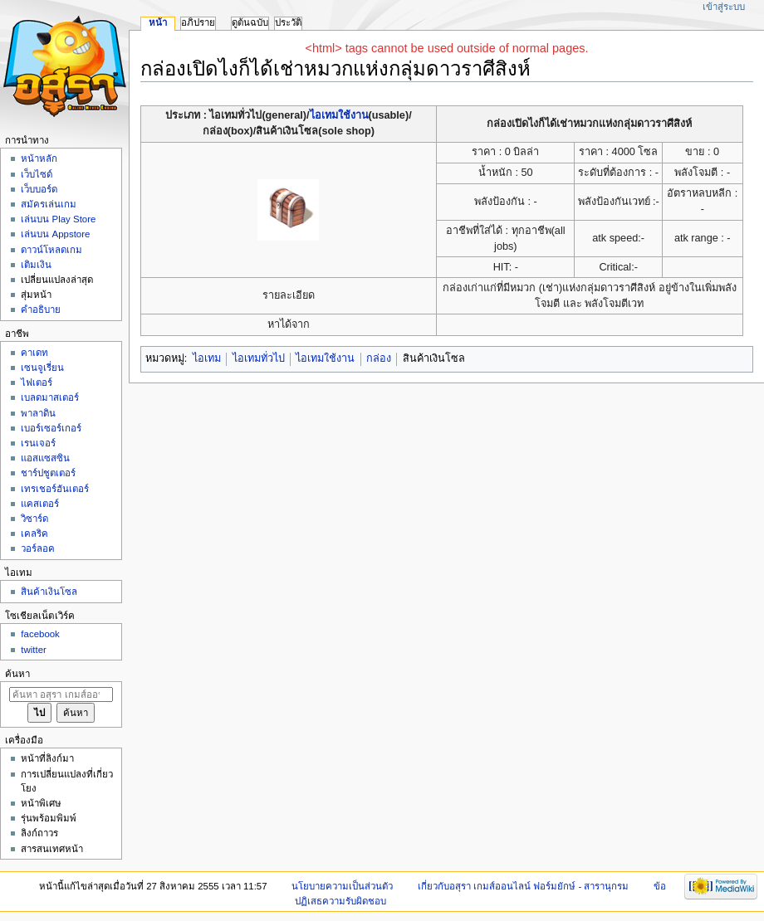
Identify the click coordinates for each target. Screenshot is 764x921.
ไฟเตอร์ (36, 382)
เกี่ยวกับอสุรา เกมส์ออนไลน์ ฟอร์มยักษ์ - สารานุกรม (523, 886)
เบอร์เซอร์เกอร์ (51, 428)
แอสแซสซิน (45, 458)
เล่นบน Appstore (55, 234)
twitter (34, 650)
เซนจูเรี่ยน (42, 368)
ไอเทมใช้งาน (339, 115)
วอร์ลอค (38, 548)
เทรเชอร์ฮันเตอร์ (55, 489)
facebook (40, 634)
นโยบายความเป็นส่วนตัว (342, 886)
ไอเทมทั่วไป (259, 358)
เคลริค (34, 533)
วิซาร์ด (34, 519)
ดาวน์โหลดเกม (51, 250)
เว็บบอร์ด (39, 189)
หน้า (158, 22)
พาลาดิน (38, 413)
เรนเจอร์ (38, 443)
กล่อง (378, 358)
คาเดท (34, 353)
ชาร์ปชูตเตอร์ (48, 473)
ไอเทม (207, 358)
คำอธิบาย (41, 309)
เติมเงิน (36, 265)
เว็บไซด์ (36, 174)
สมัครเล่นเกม (48, 204)
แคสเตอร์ (40, 504)
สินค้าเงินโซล (49, 592)
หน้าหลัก (39, 158)
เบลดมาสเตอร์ (50, 397)
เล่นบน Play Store (58, 219)
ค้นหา (17, 674)
